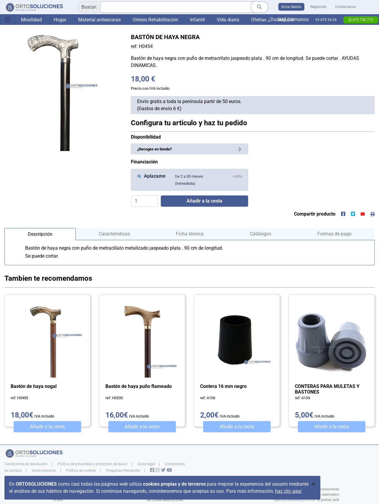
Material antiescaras (99, 20)
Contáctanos (345, 7)
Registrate (318, 7)
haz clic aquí (288, 491)
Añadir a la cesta (47, 426)
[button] (237, 176)
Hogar (60, 20)
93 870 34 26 (326, 20)
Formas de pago (334, 234)
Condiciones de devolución (25, 464)
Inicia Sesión (291, 7)
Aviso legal (146, 464)
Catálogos (260, 234)
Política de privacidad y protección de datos (92, 464)
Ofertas (258, 20)
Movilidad (31, 20)
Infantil (197, 20)
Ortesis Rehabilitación (155, 20)
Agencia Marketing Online (294, 500)
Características (114, 234)
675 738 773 (361, 20)
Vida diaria (228, 20)
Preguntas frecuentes (123, 470)
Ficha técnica (190, 234)
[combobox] (173, 7)
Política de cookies (81, 470)
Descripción (40, 234)
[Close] (314, 484)
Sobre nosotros (44, 470)
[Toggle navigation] (7, 20)
